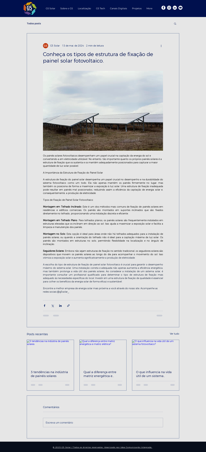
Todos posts (34, 23)
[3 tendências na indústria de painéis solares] (50, 353)
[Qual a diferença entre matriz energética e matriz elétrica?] (103, 353)
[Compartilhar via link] (68, 305)
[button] (175, 23)
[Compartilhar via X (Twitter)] (52, 305)
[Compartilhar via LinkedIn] (60, 305)
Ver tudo (174, 333)
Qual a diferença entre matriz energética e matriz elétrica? (100, 374)
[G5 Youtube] (180, 8)
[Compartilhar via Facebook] (44, 305)
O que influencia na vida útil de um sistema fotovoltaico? (154, 374)
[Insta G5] (169, 8)
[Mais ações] (161, 46)
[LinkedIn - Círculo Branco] (175, 8)
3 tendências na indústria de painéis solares (49, 374)
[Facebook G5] (163, 8)
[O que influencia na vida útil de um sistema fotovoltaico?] (155, 353)
